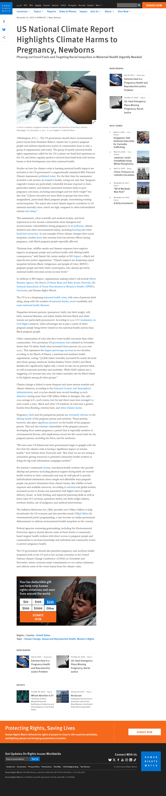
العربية (19, 5)
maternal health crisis (55, 297)
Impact (83, 11)
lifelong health (24, 418)
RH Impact (75, 256)
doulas (46, 467)
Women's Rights (85, 639)
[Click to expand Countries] (24, 11)
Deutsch (55, 5)
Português (72, 5)
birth (31, 414)
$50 (25, 601)
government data (62, 342)
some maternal (24, 305)
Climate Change (32, 639)
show (39, 237)
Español (90, 5)
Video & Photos (68, 11)
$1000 (38, 608)
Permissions (47, 766)
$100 (38, 601)
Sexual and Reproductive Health (59, 639)
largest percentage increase (59, 350)
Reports (51, 11)
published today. (47, 176)
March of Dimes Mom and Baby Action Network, (65, 282)
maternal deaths (60, 301)
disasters (21, 396)
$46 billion (83, 513)
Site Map (57, 766)
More (99, 5)
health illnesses (41, 305)
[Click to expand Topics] (39, 11)
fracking (76, 229)
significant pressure (48, 422)
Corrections (21, 766)
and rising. (30, 211)
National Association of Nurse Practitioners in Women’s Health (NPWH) (55, 286)
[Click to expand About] (110, 11)
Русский (81, 5)
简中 (25, 5)
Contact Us (10, 766)
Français (46, 5)
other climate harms (71, 407)
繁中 (31, 5)
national (71, 487)
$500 (25, 608)
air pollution (77, 226)
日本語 (63, 5)
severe (73, 301)
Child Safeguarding (70, 766)
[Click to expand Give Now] (125, 11)
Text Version (85, 766)
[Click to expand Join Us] (96, 11)
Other (50, 608)
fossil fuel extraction (27, 233)
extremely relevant (79, 414)
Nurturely (22, 290)
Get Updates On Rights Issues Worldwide (33, 753)
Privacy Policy (34, 766)
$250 (50, 601)
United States (43, 635)
